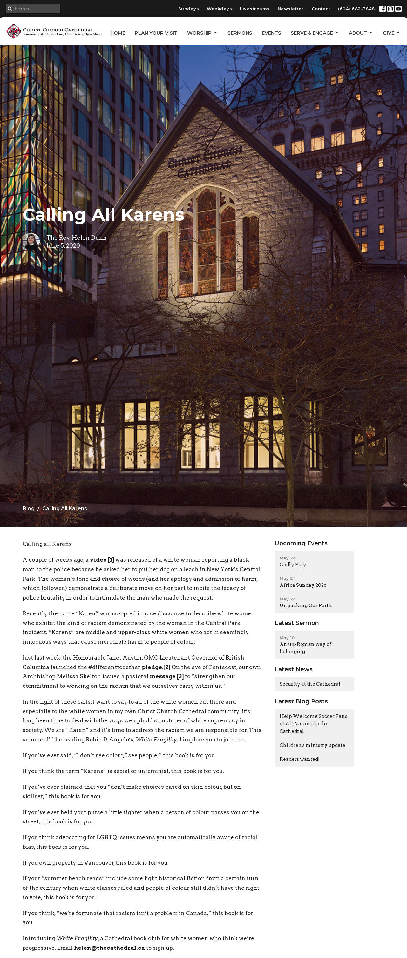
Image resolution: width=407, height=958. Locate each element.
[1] (111, 560)
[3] (180, 676)
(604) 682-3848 (356, 8)
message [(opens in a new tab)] (163, 676)
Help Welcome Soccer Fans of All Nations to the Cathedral (313, 723)
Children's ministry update (312, 745)
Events (271, 33)
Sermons (239, 33)
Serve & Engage (315, 33)
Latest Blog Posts (301, 701)
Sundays (188, 8)
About (361, 33)
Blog (29, 509)
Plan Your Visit (156, 33)
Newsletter (291, 8)
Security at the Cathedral (310, 684)
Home (117, 33)
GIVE (392, 33)
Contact (321, 8)
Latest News (294, 669)
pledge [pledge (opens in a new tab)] (152, 667)
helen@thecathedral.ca (109, 948)
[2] (166, 667)
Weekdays (219, 8)
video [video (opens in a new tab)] (98, 560)
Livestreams (255, 8)
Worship (202, 33)
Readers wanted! (300, 759)
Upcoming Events (301, 543)
